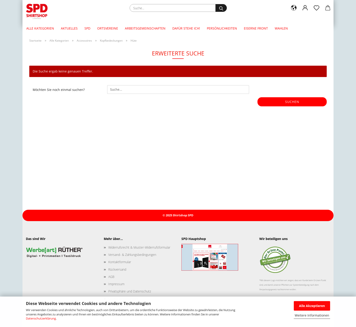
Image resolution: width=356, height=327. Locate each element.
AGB (111, 277)
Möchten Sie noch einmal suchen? (59, 89)
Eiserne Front (256, 28)
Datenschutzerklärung (41, 318)
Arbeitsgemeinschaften (145, 28)
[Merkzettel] (316, 8)
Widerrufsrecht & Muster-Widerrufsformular (139, 247)
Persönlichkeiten (222, 28)
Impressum (116, 284)
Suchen (292, 102)
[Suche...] (221, 8)
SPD (87, 28)
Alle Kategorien (40, 28)
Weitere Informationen (312, 315)
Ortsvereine (107, 28)
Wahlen (281, 28)
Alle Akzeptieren (312, 306)
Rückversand (117, 269)
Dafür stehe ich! (186, 28)
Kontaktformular (119, 262)
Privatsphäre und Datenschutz (129, 291)
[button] (293, 8)
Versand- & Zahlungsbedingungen (132, 254)
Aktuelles (69, 28)
